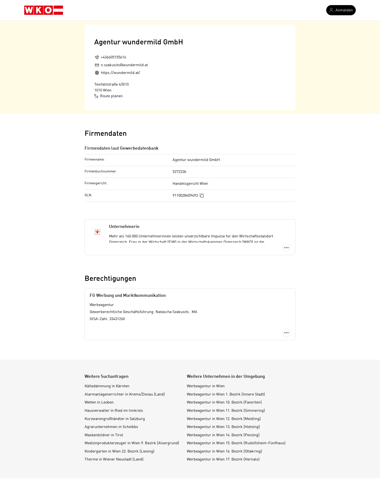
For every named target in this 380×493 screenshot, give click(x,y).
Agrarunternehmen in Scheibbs (111, 427)
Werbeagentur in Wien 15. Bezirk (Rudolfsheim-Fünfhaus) (236, 443)
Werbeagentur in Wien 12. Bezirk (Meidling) (224, 419)
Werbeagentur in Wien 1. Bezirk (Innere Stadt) (226, 394)
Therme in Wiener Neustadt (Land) (114, 459)
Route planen (108, 96)
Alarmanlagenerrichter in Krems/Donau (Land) (125, 394)
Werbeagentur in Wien (206, 386)
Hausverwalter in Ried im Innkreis (114, 411)
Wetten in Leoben (99, 402)
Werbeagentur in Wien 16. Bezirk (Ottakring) (224, 451)
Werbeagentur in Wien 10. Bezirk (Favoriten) (224, 402)
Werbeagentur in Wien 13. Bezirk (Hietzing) (223, 427)
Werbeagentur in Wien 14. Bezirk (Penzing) (223, 435)
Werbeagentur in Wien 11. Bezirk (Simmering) (226, 411)
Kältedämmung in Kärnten (107, 386)
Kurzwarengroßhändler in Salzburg (115, 419)
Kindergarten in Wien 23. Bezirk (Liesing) (119, 451)
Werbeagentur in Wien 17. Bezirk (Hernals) (223, 459)
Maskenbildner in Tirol (104, 435)
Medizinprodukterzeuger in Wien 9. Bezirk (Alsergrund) (132, 443)
